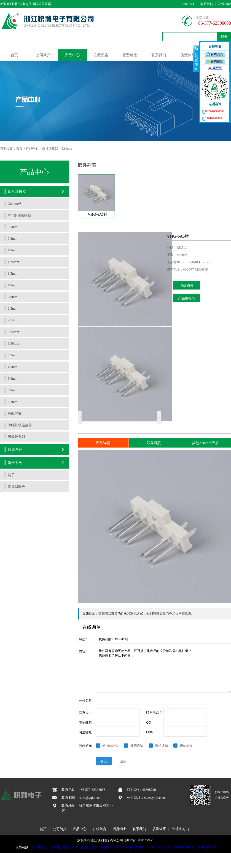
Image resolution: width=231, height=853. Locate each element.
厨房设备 (68, 847)
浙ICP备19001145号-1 (139, 840)
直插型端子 (16, 486)
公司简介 (43, 55)
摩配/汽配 (15, 413)
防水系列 (14, 203)
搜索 (224, 37)
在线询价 (224, 4)
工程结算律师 (134, 847)
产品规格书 (186, 298)
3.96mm (67, 148)
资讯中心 (179, 829)
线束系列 (15, 449)
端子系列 (15, 463)
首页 (14, 55)
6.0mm (12, 390)
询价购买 (186, 285)
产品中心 (72, 55)
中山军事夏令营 (179, 847)
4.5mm (12, 367)
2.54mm (13, 320)
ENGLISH (188, 4)
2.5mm (12, 308)
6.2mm (12, 402)
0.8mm (12, 238)
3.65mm (13, 332)
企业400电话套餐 (204, 847)
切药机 (56, 847)
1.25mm (13, 262)
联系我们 (206, 4)
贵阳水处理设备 (156, 847)
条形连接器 (50, 148)
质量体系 (187, 55)
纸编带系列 (16, 437)
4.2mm (12, 355)
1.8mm (12, 285)
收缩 (196, 58)
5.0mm (12, 378)
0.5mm (12, 227)
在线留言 (101, 55)
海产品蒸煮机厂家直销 (108, 847)
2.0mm (12, 297)
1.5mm (12, 273)
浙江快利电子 (41, 847)
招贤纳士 (130, 55)
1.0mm (12, 250)
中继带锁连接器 (20, 425)
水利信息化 (83, 847)
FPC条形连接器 (19, 215)
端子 (11, 475)
